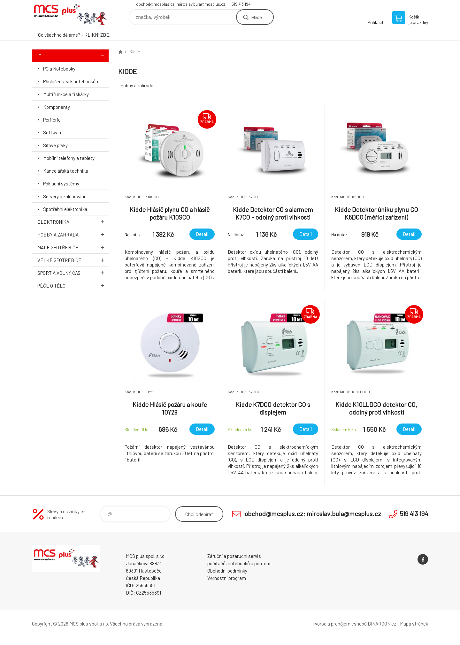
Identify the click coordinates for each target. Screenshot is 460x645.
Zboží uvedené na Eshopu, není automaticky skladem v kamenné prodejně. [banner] (70, 15)
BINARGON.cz (382, 623)
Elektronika (73, 221)
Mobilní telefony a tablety (69, 158)
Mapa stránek (414, 623)
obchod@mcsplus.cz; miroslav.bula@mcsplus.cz (180, 4)
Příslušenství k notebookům (71, 81)
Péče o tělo (73, 285)
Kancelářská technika (65, 171)
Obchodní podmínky (227, 571)
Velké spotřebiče (73, 260)
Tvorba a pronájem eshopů (339, 623)
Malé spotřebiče (73, 247)
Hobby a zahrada (73, 234)
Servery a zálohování (64, 196)
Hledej (257, 17)
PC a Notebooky (59, 68)
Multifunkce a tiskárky (66, 94)
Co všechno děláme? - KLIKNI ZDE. (74, 35)
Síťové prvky (55, 145)
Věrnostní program (226, 578)
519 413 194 (241, 4)
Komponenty (56, 107)
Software (53, 132)
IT (73, 55)
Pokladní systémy (61, 183)
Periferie (52, 120)
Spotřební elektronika (65, 209)
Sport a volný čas (73, 272)
